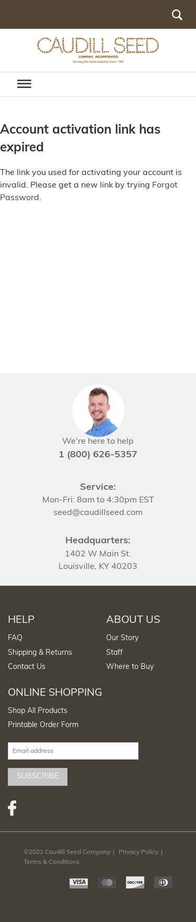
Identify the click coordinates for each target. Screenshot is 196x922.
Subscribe (38, 777)
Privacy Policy (138, 852)
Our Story (122, 638)
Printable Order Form (43, 725)
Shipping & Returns (40, 653)
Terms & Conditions (51, 862)
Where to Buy (130, 667)
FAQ (15, 638)
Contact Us (26, 667)
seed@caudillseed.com (98, 513)
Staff (114, 653)
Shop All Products (37, 711)
